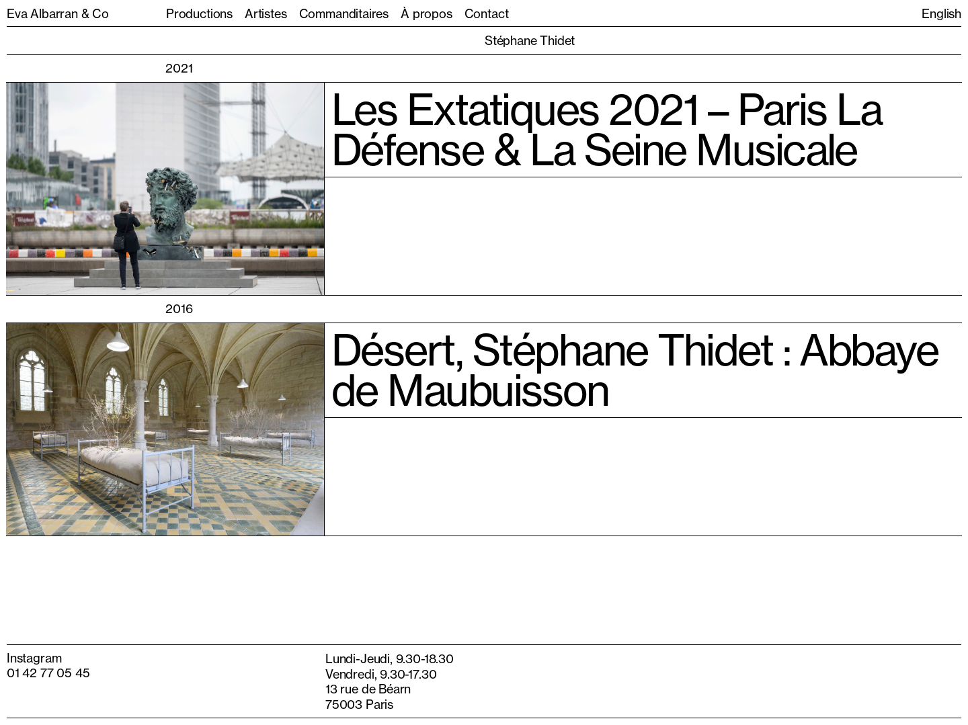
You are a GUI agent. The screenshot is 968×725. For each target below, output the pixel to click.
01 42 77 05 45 (48, 672)
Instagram (34, 657)
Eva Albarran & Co (58, 13)
